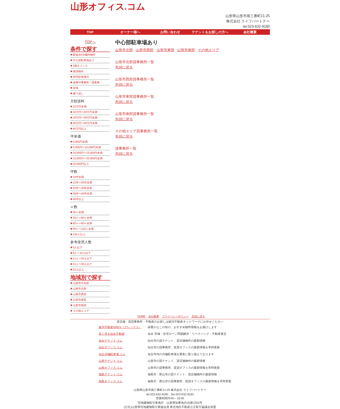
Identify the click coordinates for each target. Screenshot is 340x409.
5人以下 (78, 247)
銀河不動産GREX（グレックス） (120, 327)
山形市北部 (79, 288)
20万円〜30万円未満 (85, 117)
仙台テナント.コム (111, 340)
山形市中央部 (81, 283)
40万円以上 (79, 128)
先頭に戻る (124, 67)
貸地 (75, 88)
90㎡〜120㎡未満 (83, 228)
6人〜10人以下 (82, 253)
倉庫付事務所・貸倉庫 (86, 82)
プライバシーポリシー (175, 316)
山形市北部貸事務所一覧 (134, 62)
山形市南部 (79, 305)
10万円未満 (79, 106)
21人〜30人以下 (82, 264)
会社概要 (250, 32)
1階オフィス (80, 65)
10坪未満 (78, 177)
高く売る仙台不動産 (112, 333)
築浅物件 (78, 71)
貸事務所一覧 (125, 148)
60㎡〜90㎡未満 (82, 223)
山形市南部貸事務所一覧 (134, 114)
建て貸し (78, 93)
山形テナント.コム (111, 360)
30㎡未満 (78, 212)
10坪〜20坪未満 (82, 182)
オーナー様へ (130, 32)
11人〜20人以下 (82, 258)
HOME (141, 316)
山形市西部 (79, 294)
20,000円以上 (81, 164)
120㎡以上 (79, 234)
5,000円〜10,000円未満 (87, 147)
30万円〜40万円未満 (85, 123)
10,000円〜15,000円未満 (87, 152)
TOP (90, 32)
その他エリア (81, 310)
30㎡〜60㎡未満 (82, 217)
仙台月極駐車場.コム (112, 354)
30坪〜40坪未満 (82, 193)
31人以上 (78, 269)
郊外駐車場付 (81, 76)
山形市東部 (79, 299)
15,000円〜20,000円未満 (87, 158)
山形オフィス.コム (107, 7)
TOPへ (90, 42)
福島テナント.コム (111, 374)
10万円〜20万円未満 (85, 112)
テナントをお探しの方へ (210, 32)
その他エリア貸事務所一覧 (136, 131)
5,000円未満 (80, 141)
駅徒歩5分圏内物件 (84, 54)
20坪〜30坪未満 (82, 188)
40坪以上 (78, 199)
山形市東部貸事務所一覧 (134, 96)
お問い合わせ (170, 32)
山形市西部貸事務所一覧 (134, 79)
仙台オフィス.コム (111, 347)
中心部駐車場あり (83, 60)
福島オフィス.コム (111, 381)
